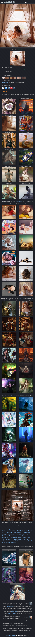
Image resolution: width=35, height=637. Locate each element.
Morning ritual (16, 540)
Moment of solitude (10, 530)
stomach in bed (15, 604)
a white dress (10, 606)
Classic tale (18, 535)
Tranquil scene (26, 532)
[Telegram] (6, 87)
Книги (17, 72)
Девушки (5, 72)
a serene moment (12, 613)
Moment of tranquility (22, 530)
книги (20, 298)
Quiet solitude (13, 537)
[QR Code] (3, 87)
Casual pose (25, 535)
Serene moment (15, 529)
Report (5, 91)
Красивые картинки (11, 635)
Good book (4, 535)
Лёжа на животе (25, 72)
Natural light (10, 532)
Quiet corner (24, 540)
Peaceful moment (24, 529)
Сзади (12, 72)
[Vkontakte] (9, 87)
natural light (14, 611)
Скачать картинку (20, 69)
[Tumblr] (14, 87)
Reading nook (5, 537)
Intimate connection (6, 540)
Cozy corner (8, 539)
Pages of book (25, 539)
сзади (10, 395)
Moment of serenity (19, 534)
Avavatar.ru (5, 82)
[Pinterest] (11, 87)
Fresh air (27, 534)
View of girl (11, 535)
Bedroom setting (17, 539)
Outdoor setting (6, 529)
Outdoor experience (11, 542)
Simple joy (4, 534)
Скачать (20, 49)
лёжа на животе (19, 201)
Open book (11, 534)
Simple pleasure (17, 532)
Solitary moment (22, 537)
